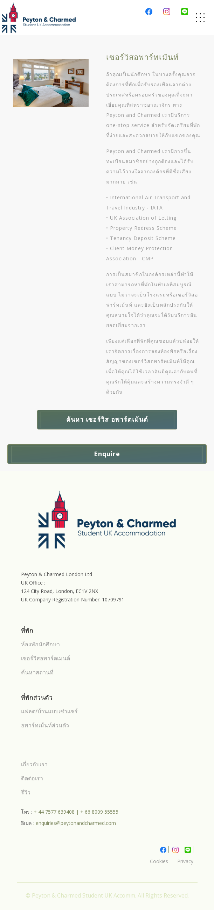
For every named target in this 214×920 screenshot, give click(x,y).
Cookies (159, 861)
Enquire (107, 453)
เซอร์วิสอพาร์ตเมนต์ (45, 658)
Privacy (185, 861)
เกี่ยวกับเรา (34, 764)
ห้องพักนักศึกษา (40, 644)
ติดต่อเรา (32, 778)
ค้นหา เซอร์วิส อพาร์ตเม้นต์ (107, 419)
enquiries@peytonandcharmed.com (76, 823)
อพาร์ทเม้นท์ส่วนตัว (45, 725)
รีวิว (25, 792)
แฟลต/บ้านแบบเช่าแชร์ (49, 711)
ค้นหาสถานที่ (37, 672)
